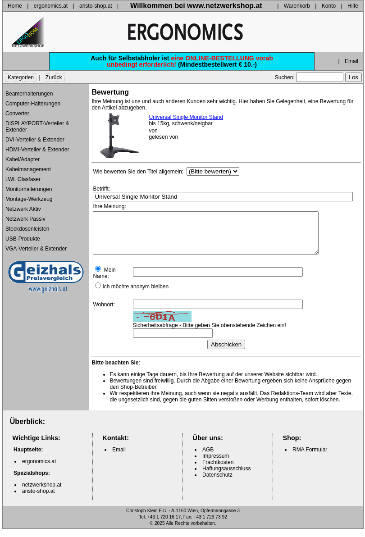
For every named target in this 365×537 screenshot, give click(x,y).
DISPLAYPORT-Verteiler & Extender (37, 126)
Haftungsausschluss (226, 476)
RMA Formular (309, 458)
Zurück (54, 77)
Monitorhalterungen (28, 189)
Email (351, 61)
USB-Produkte (22, 239)
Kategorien (21, 77)
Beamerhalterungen (29, 94)
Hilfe (352, 6)
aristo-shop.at (95, 6)
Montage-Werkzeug (29, 199)
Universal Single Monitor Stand (186, 117)
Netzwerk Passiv (25, 219)
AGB (208, 458)
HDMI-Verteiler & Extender (37, 149)
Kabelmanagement (28, 169)
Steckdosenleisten (27, 229)
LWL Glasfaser (23, 179)
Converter (17, 113)
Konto (329, 6)
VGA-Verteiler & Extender (36, 249)
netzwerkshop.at (41, 493)
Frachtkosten (217, 470)
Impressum (215, 464)
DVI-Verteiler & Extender (34, 140)
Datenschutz (217, 483)
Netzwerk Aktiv (23, 209)
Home (15, 6)
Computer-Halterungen (32, 103)
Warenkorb (297, 6)
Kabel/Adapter (22, 159)
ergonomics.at (51, 6)
